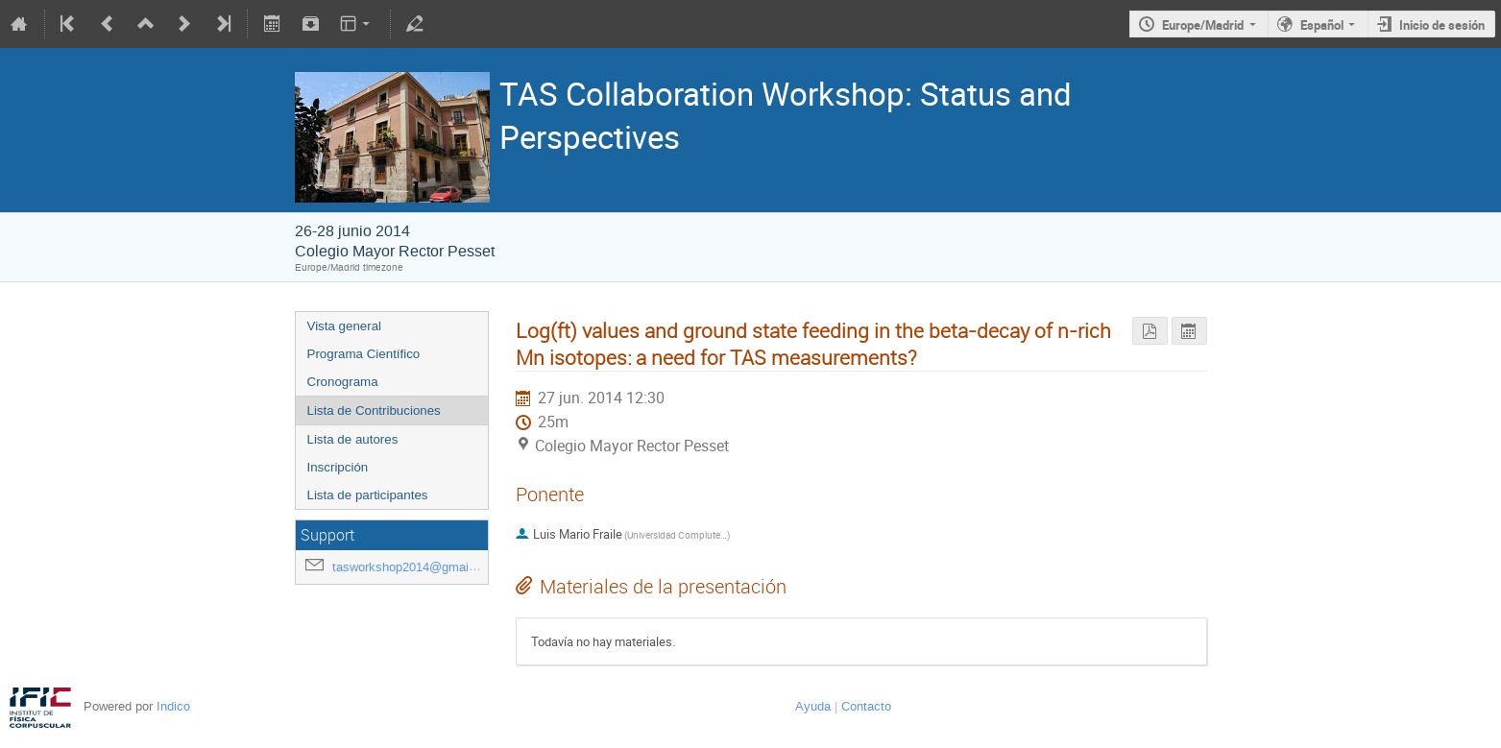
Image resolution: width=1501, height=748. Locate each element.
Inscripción (338, 467)
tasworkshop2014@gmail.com (415, 567)
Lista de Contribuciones (374, 410)
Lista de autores (353, 439)
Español (1322, 25)
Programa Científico (364, 354)
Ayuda (813, 706)
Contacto (866, 706)
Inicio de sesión (1442, 25)
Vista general (344, 326)
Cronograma (342, 381)
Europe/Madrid (1203, 25)
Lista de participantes (367, 495)
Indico (173, 706)
